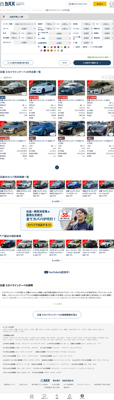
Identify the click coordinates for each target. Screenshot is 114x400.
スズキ (48, 329)
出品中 (78, 47)
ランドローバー (7, 331)
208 (28, 372)
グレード (5, 28)
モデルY (52, 372)
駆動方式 (97, 28)
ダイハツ (42, 329)
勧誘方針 (67, 387)
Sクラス (25, 340)
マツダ (32, 329)
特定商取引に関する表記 (102, 384)
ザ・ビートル (105, 360)
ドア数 (75, 43)
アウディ (84, 329)
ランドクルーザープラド (38, 343)
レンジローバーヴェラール (86, 368)
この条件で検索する (92, 63)
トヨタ (5, 329)
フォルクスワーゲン (75, 329)
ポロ (99, 360)
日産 (16, 329)
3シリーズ (39, 340)
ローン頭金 (41, 38)
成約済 (85, 47)
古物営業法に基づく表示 (52, 387)
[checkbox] (74, 47)
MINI (89, 329)
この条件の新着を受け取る (18, 63)
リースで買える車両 (96, 47)
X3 (69, 360)
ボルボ (95, 329)
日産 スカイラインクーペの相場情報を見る (57, 314)
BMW (65, 329)
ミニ (65, 340)
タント (107, 338)
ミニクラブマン (64, 364)
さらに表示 (57, 304)
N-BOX (43, 338)
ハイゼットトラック (32, 356)
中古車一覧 (25, 10)
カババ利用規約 (68, 384)
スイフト (70, 356)
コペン (5, 340)
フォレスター (61, 338)
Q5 (28, 364)
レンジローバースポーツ (69, 368)
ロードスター (29, 352)
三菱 (36, 329)
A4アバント (59, 340)
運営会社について (9, 384)
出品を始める (67, 380)
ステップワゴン (51, 338)
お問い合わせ (23, 384)
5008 (89, 340)
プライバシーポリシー (83, 384)
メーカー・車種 (7, 24)
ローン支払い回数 (43, 33)
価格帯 (40, 24)
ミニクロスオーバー (53, 364)
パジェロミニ (72, 352)
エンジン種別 (76, 38)
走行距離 (6, 38)
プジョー (16, 331)
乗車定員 (97, 38)
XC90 (94, 364)
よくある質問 (56, 384)
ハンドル (76, 33)
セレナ (27, 338)
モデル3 (94, 340)
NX (23, 338)
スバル (26, 329)
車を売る (100, 4)
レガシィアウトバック (75, 348)
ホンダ (21, 329)
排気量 (75, 24)
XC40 (89, 364)
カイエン (28, 368)
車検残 (96, 33)
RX (19, 338)
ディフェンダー (81, 340)
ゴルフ (52, 340)
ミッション (76, 28)
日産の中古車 (37, 10)
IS (67, 343)
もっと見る (57, 201)
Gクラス (31, 340)
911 (23, 368)
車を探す (56, 380)
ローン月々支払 (41, 29)
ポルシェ (101, 329)
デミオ (80, 338)
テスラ (22, 331)
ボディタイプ (7, 42)
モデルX (58, 372)
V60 (69, 340)
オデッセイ (35, 348)
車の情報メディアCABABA (40, 384)
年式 (4, 33)
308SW (23, 372)
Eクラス (37, 360)
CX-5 (75, 338)
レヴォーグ (69, 338)
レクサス (10, 329)
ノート (99, 343)
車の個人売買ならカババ (9, 10)
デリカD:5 (101, 338)
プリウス (5, 338)
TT (25, 364)
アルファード (13, 338)
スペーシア (18, 340)
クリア (64, 63)
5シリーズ (46, 340)
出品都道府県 (42, 43)
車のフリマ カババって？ (78, 4)
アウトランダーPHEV (90, 338)
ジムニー (11, 340)
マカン (74, 340)
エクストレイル (34, 338)
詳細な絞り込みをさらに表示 (99, 57)
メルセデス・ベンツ (57, 329)
